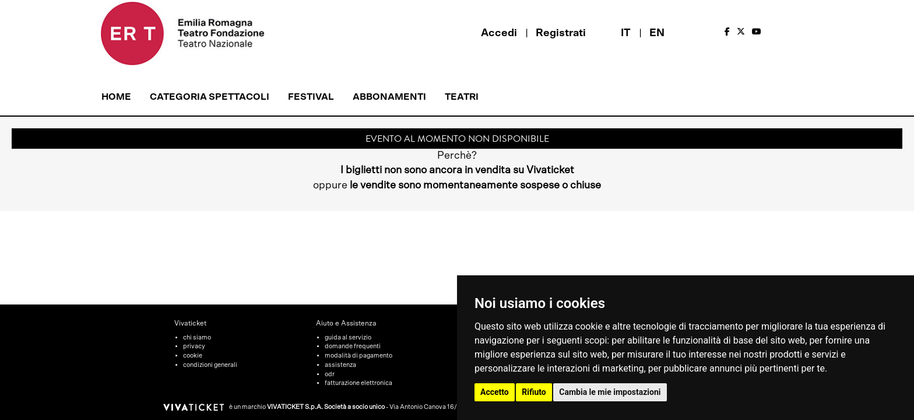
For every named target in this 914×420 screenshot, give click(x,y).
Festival (311, 97)
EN (657, 33)
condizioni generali (210, 365)
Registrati (561, 33)
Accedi (499, 33)
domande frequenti (353, 346)
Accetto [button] (494, 392)
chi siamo (197, 337)
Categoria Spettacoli (209, 97)
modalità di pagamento (358, 355)
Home (116, 97)
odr (330, 374)
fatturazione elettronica (358, 383)
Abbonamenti (389, 97)
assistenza (340, 365)
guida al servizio (348, 337)
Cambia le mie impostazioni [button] (609, 392)
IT (626, 33)
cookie (192, 355)
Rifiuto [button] (534, 392)
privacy (194, 346)
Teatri (462, 97)
